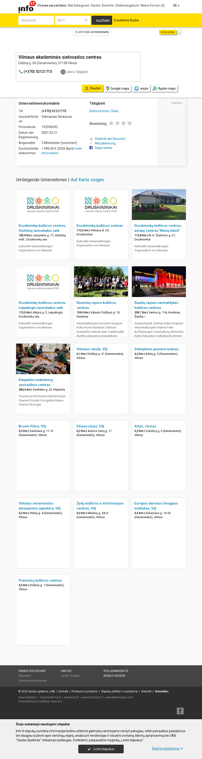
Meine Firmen (152, 5)
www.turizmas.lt (92, 697)
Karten (96, 5)
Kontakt (63, 691)
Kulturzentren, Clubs (103, 111)
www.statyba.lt (27, 697)
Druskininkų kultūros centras (99, 226)
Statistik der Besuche (107, 139)
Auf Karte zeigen (87, 179)
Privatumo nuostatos (84, 691)
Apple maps (164, 88)
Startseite (24, 675)
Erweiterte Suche (126, 20)
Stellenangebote (127, 5)
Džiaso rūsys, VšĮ (90, 426)
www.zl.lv (56, 701)
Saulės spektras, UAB (41, 691)
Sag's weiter (100, 148)
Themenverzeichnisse (32, 680)
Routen (75, 675)
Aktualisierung (102, 143)
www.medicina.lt (50, 697)
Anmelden (161, 691)
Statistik (146, 691)
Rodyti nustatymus (167, 748)
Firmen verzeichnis (52, 5)
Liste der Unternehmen (92, 32)
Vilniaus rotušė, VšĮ (91, 349)
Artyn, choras (145, 426)
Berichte (108, 5)
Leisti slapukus (101, 749)
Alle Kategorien (79, 5)
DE (176, 5)
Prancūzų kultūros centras (40, 580)
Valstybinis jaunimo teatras (156, 349)
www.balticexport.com (119, 697)
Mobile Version (114, 675)
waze (141, 88)
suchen (103, 20)
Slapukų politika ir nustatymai (119, 691)
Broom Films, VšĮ (32, 426)
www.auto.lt (71, 697)
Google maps (117, 88)
